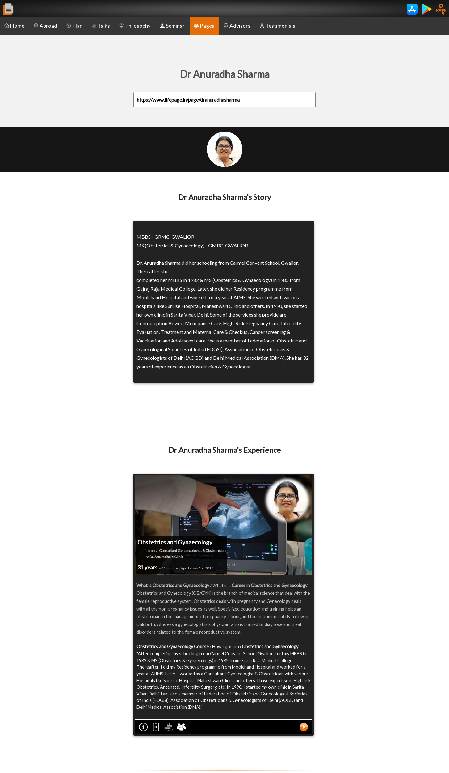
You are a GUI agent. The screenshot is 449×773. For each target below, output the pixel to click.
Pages (204, 26)
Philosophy (135, 26)
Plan (74, 26)
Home (14, 26)
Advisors (237, 26)
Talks (101, 26)
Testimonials (277, 26)
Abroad (45, 26)
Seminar (172, 26)
